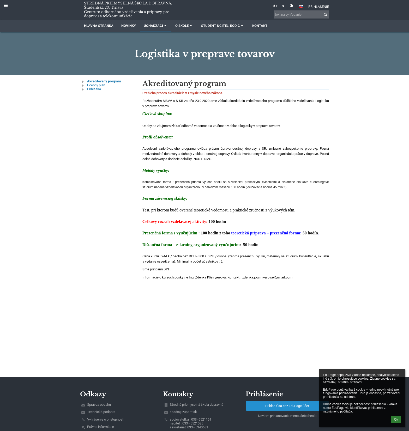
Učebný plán (96, 85)
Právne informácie (100, 427)
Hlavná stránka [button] (98, 26)
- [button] (283, 6)
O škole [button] (184, 26)
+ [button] (275, 6)
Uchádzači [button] (155, 26)
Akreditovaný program (104, 81)
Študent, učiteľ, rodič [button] (222, 26)
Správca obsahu (99, 404)
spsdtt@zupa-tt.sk (183, 412)
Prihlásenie (318, 7)
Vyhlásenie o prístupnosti (105, 419)
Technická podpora (101, 412)
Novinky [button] (128, 26)
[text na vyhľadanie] (301, 14)
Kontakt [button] (259, 26)
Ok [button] (396, 419)
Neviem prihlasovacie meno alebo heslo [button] (287, 416)
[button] (301, 6)
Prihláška (94, 89)
